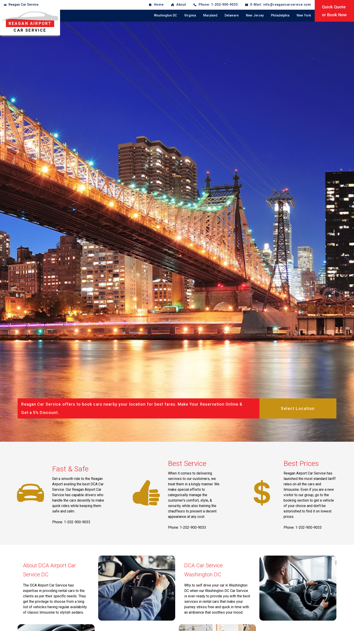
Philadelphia (280, 15)
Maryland (210, 15)
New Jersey (255, 15)
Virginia (190, 15)
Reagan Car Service (23, 5)
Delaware (232, 15)
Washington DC (165, 15)
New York (304, 15)
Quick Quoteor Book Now (334, 10)
